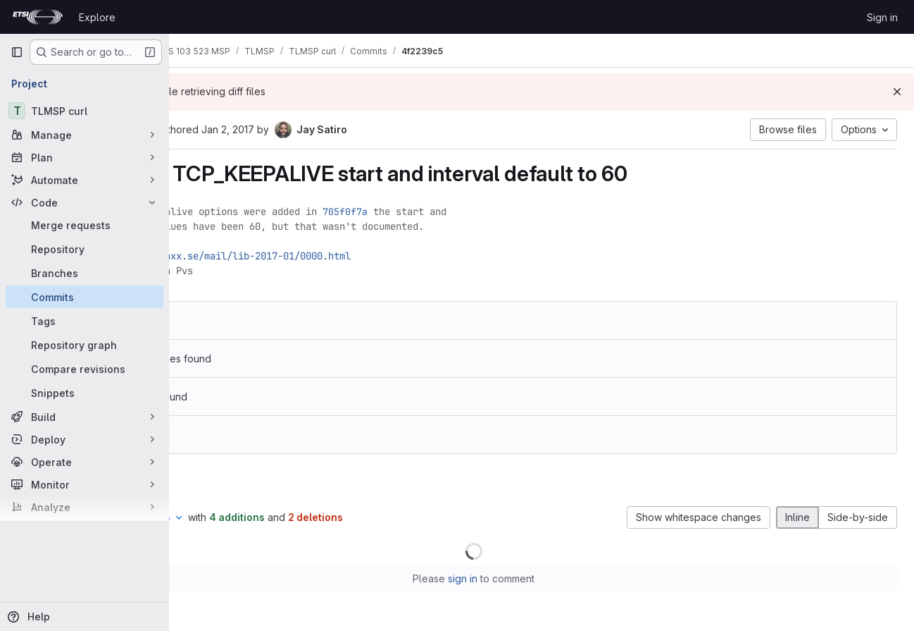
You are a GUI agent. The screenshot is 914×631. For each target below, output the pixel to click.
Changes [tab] (226, 483)
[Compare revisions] (84, 368)
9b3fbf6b (276, 320)
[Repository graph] (84, 344)
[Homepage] (38, 17)
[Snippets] (84, 392)
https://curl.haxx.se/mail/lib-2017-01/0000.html (354, 256)
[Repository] (84, 249)
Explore (97, 17)
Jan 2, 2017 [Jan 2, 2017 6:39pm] (363, 129)
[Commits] (84, 297)
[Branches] (84, 273)
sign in (531, 578)
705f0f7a (480, 211)
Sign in (882, 17)
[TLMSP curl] (84, 110)
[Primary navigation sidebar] (17, 52)
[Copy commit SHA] (281, 130)
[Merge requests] (84, 225)
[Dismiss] (897, 91)
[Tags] (84, 321)
